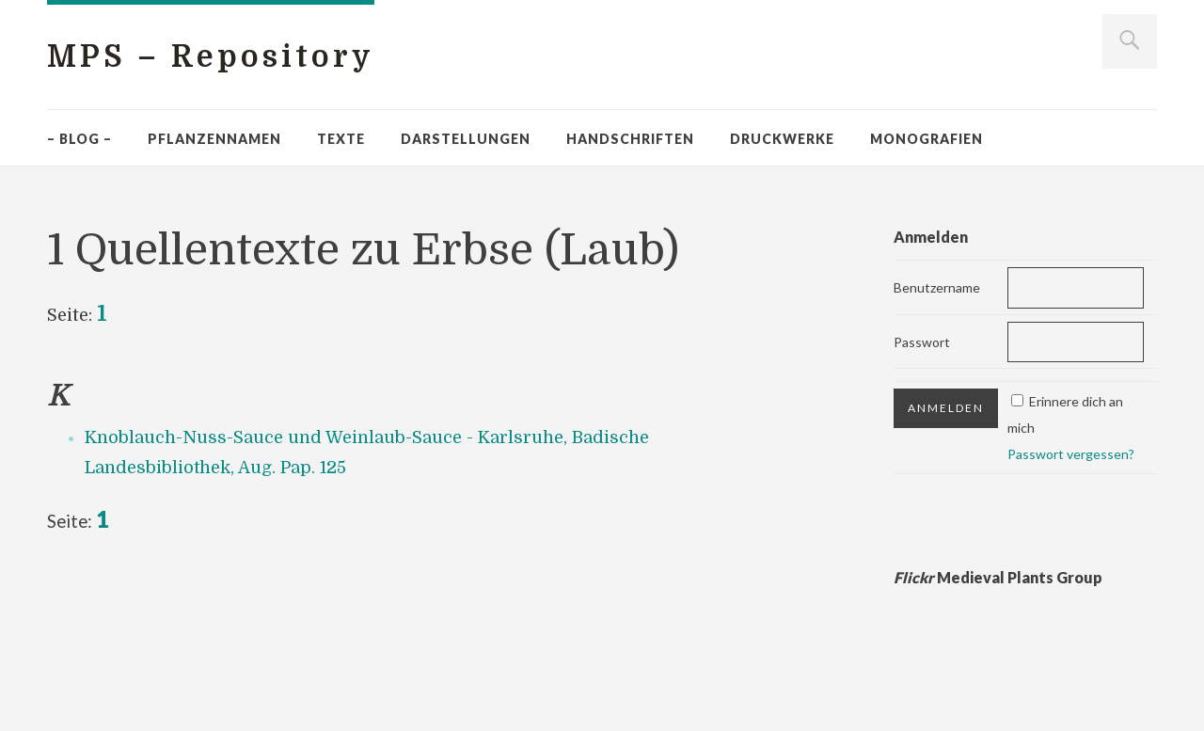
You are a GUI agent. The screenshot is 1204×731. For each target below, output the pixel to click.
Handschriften (630, 139)
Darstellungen (466, 139)
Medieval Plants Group (998, 577)
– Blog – (79, 139)
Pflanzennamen (214, 139)
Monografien (926, 139)
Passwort (922, 342)
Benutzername (937, 287)
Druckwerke (782, 139)
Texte (341, 139)
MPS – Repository (210, 57)
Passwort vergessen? (1070, 454)
